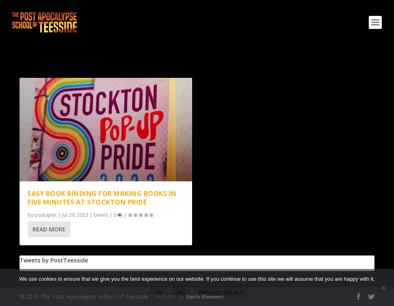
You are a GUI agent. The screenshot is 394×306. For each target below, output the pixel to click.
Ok (159, 293)
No (181, 293)
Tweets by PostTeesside (54, 260)
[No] (383, 288)
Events (101, 214)
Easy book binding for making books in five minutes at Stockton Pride (102, 198)
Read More (49, 229)
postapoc (46, 214)
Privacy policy (221, 293)
